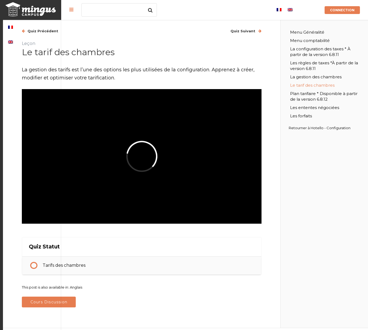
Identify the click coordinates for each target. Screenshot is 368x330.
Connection (342, 10)
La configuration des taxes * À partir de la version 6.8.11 (330, 54)
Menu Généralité (321, 32)
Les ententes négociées (328, 113)
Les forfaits (315, 121)
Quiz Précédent (100, 31)
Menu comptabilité (324, 40)
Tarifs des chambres (122, 240)
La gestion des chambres (330, 82)
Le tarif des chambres (326, 90)
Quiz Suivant (257, 31)
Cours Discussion (106, 277)
